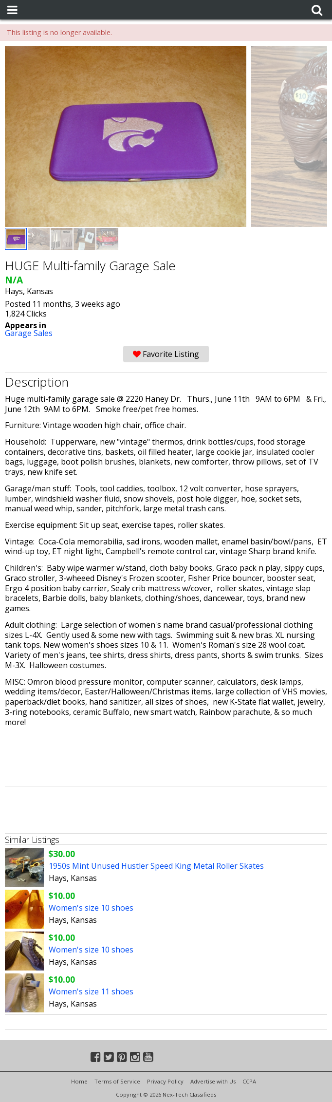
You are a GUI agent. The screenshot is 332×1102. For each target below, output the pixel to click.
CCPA (249, 1081)
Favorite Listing (166, 354)
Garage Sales (29, 333)
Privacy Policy (165, 1081)
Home (79, 1081)
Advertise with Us (213, 1081)
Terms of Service (117, 1081)
